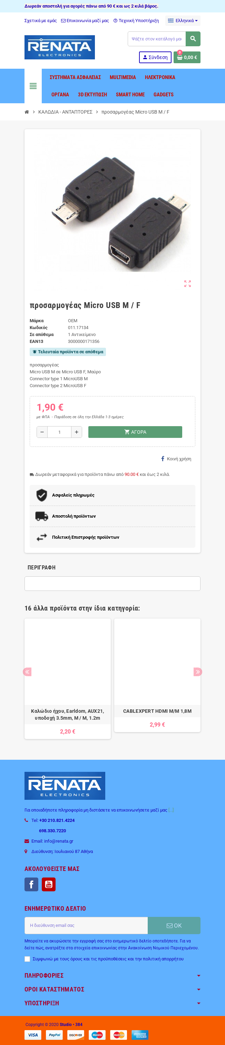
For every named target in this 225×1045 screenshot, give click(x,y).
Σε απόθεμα (41, 334)
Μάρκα (36, 320)
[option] (67, 679)
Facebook (31, 884)
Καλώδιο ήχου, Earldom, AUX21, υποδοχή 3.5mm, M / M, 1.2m (67, 714)
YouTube (49, 884)
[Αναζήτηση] (164, 38)
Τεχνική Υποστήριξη (136, 20)
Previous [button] (27, 672)
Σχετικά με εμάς (41, 20)
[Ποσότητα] (59, 432)
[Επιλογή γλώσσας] (182, 21)
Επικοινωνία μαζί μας (85, 20)
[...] (171, 810)
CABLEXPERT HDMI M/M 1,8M (157, 711)
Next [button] (198, 672)
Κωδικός (39, 327)
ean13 (36, 341)
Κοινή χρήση (176, 458)
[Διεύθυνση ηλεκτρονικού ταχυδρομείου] (86, 925)
